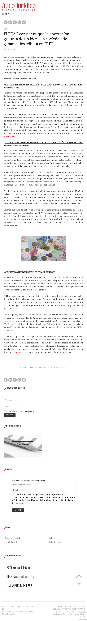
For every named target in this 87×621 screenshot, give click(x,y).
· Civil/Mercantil (12, 538)
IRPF (6, 29)
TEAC (50, 367)
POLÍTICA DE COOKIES (65, 606)
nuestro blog (10, 136)
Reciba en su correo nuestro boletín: (28, 480)
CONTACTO (80, 611)
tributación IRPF (60, 367)
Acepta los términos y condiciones (19, 411)
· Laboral (52, 538)
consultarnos (18, 352)
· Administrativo (11, 542)
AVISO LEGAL (70, 611)
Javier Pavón (63, 614)
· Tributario (54, 542)
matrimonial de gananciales (34, 367)
